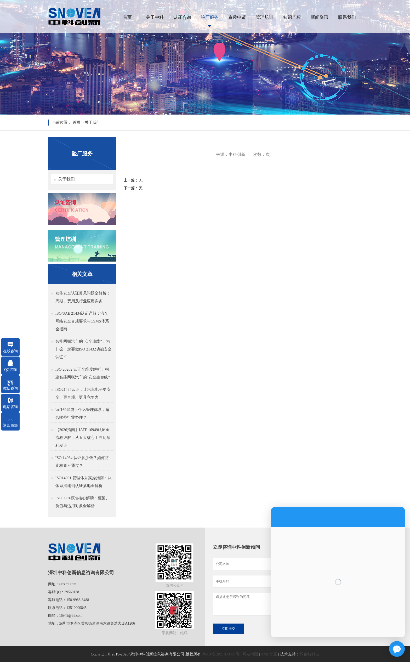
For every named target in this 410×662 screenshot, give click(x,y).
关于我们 (92, 122)
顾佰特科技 (309, 654)
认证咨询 (182, 17)
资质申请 (237, 17)
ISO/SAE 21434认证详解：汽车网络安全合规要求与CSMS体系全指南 (82, 321)
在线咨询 (10, 351)
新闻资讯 (319, 17)
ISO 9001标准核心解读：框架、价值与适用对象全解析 (82, 502)
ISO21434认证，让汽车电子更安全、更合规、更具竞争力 (83, 393)
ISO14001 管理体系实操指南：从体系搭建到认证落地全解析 (83, 482)
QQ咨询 (10, 370)
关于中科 (155, 17)
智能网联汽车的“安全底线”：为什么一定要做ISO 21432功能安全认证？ (83, 349)
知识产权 (292, 17)
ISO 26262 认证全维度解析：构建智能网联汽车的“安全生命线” (82, 373)
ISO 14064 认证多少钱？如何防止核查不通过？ (82, 462)
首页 (127, 17)
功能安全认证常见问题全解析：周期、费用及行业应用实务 (82, 297)
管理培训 (265, 17)
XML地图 (269, 654)
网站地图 (250, 654)
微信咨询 (10, 388)
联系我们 (347, 17)
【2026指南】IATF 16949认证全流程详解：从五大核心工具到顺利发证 (82, 438)
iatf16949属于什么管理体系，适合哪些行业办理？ (82, 414)
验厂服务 (210, 17)
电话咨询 (10, 407)
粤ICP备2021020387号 (221, 654)
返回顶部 (10, 425)
